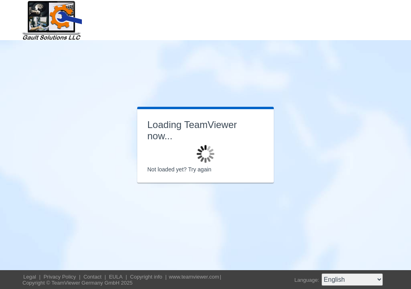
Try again (200, 169)
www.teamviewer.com (194, 277)
